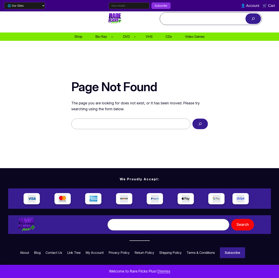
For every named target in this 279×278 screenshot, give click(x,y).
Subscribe (161, 5)
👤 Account (250, 6)
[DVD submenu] (135, 37)
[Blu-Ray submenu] (112, 37)
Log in (254, 253)
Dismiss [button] (163, 271)
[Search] (253, 18)
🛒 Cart (269, 6)
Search (243, 224)
